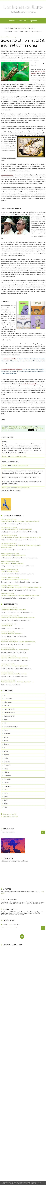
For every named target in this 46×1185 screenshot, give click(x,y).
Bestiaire (6, 705)
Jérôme (9, 465)
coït (3, 430)
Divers (5, 720)
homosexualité (6, 427)
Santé (5, 789)
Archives (22, 21)
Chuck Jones (10, 487)
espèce (9, 428)
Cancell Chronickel (9, 709)
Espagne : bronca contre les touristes (14, 674)
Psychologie (7, 776)
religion (25, 428)
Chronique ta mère (9, 716)
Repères (6, 783)
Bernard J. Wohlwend (8, 545)
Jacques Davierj (6, 521)
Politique (6, 772)
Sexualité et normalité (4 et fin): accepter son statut (28, 31)
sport (5, 800)
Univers (6, 804)
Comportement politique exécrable (27, 521)
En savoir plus (35, 1183)
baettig (21, 428)
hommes (4, 428)
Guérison (6, 737)
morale (31, 428)
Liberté (6, 751)
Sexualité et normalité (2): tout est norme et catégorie (18, 28)
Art (4, 695)
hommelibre (5, 563)
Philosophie (7, 765)
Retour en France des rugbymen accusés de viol (24, 537)
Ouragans (7, 762)
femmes (39, 427)
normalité (36, 428)
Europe (6, 730)
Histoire (6, 741)
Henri (2, 529)
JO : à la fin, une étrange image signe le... (15, 666)
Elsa (5, 723)
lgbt (29, 427)
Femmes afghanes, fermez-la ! (18, 579)
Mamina (6, 755)
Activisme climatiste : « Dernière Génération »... (17, 682)
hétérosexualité (16, 427)
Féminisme (7, 733)
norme (42, 428)
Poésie (6, 768)
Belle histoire (8, 702)
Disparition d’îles (20, 555)
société (6, 797)
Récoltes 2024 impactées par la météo (14, 658)
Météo (6, 758)
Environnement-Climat (10, 726)
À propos (33, 21)
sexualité (33, 427)
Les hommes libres (23, 7)
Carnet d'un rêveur (9, 712)
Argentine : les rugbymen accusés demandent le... (24, 587)
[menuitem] (12, 21)
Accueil (12, 21)
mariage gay (14, 428)
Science (6, 793)
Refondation (7, 779)
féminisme (24, 427)
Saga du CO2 (8, 786)
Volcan (6, 807)
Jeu (5, 747)
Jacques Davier (6, 555)
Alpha (8, 456)
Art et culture (8, 699)
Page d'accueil (8, 31)
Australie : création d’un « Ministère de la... (15, 650)
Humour (6, 744)
